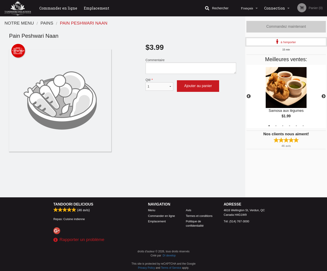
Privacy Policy (146, 267)
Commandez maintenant (286, 26)
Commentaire (191, 66)
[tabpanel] (286, 96)
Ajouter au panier (198, 86)
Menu (151, 210)
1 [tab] (269, 125)
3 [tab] (282, 125)
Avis (188, 210)
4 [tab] (289, 125)
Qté (159, 84)
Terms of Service (171, 267)
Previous (248, 96)
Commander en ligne (58, 8)
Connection (274, 8)
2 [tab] (276, 125)
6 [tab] (303, 125)
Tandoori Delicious (73, 204)
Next (323, 96)
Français (247, 8)
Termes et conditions (199, 216)
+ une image (18, 51)
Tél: (236, 221)
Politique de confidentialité (194, 223)
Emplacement (96, 8)
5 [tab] (296, 125)
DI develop (169, 255)
